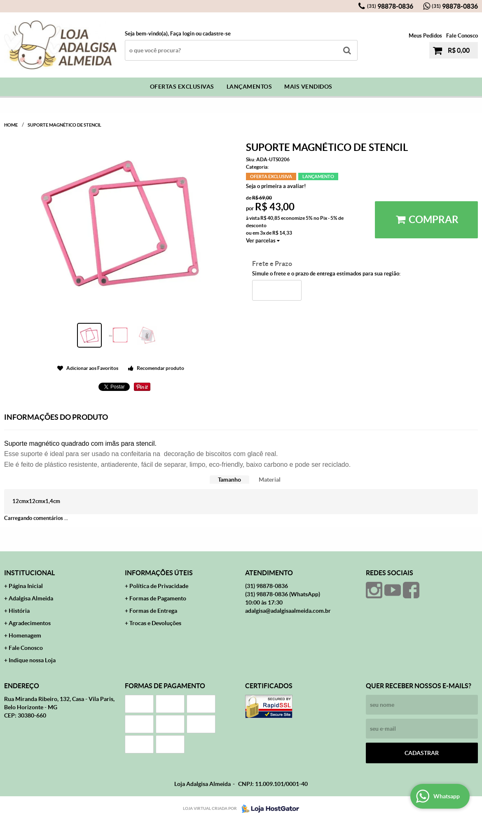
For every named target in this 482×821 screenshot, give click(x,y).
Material (270, 479)
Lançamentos (249, 86)
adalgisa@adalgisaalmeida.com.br (288, 610)
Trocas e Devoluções (155, 623)
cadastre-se (217, 34)
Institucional (29, 572)
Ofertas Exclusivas (182, 86)
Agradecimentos (30, 623)
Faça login (182, 34)
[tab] (229, 479)
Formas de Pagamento (157, 598)
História (19, 610)
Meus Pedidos (425, 36)
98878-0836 (390, 6)
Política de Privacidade (158, 586)
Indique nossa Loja (32, 660)
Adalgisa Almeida (31, 598)
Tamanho (229, 479)
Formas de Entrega (153, 610)
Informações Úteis (159, 572)
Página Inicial (26, 586)
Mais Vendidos (308, 86)
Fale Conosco (462, 36)
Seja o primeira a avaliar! (276, 186)
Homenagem (25, 635)
